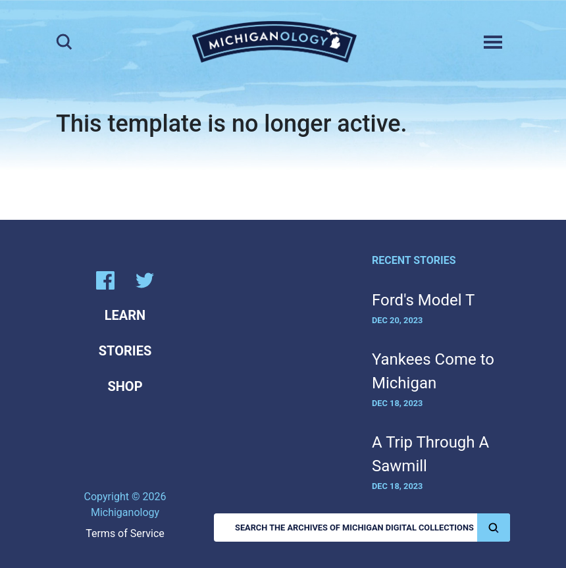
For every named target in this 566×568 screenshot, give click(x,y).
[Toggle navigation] (493, 42)
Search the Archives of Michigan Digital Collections (372, 527)
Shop (124, 386)
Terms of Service (125, 533)
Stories (125, 351)
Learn (125, 315)
